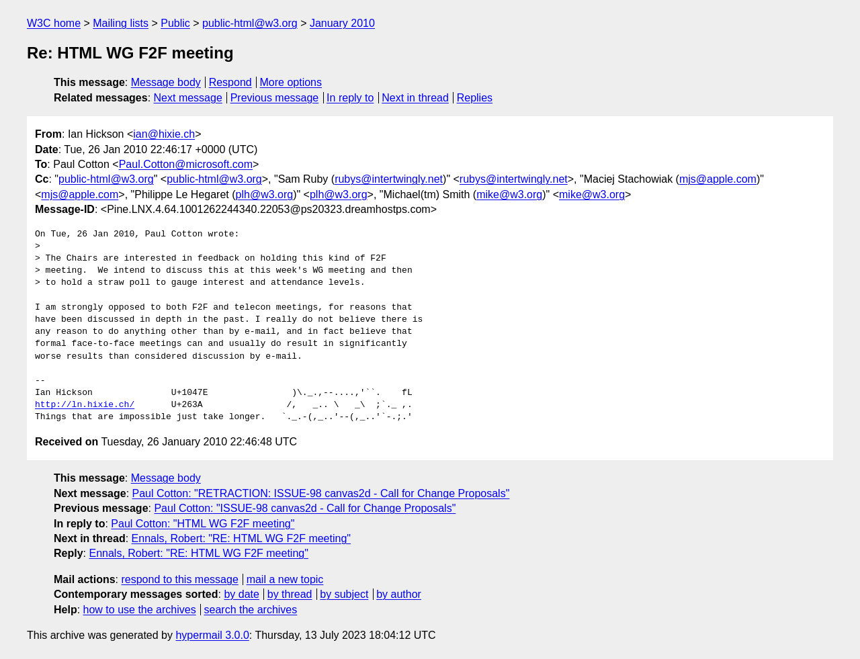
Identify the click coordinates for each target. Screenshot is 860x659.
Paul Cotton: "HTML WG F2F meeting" (202, 523)
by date (241, 594)
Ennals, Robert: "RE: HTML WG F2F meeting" (241, 538)
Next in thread (415, 97)
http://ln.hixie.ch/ (84, 405)
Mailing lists (120, 23)
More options (291, 82)
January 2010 (342, 23)
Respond (230, 82)
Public (175, 23)
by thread (289, 594)
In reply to (350, 97)
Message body (166, 82)
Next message (188, 97)
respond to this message (179, 579)
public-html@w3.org (250, 23)
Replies (474, 97)
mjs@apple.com (718, 179)
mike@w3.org (509, 194)
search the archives (251, 609)
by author (398, 594)
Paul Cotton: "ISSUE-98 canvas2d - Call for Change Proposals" (305, 508)
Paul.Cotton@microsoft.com (186, 164)
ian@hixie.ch (164, 134)
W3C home (54, 23)
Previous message (274, 97)
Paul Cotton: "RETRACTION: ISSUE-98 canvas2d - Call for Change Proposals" (321, 493)
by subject (344, 594)
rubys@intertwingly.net (389, 179)
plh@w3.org (265, 194)
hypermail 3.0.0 (212, 635)
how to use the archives (139, 609)
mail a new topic (285, 579)
